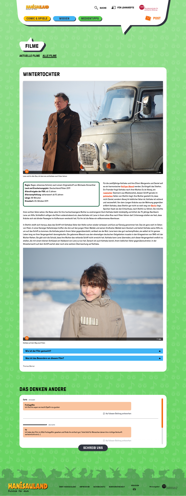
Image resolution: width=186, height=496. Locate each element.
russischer (107, 193)
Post (153, 18)
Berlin (153, 205)
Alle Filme (50, 55)
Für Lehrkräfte (123, 8)
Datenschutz (99, 487)
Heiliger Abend (127, 186)
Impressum (85, 487)
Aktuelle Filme (29, 55)
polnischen (108, 196)
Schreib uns (93, 448)
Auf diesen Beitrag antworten (118, 413)
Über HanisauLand (67, 487)
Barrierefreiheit (117, 487)
